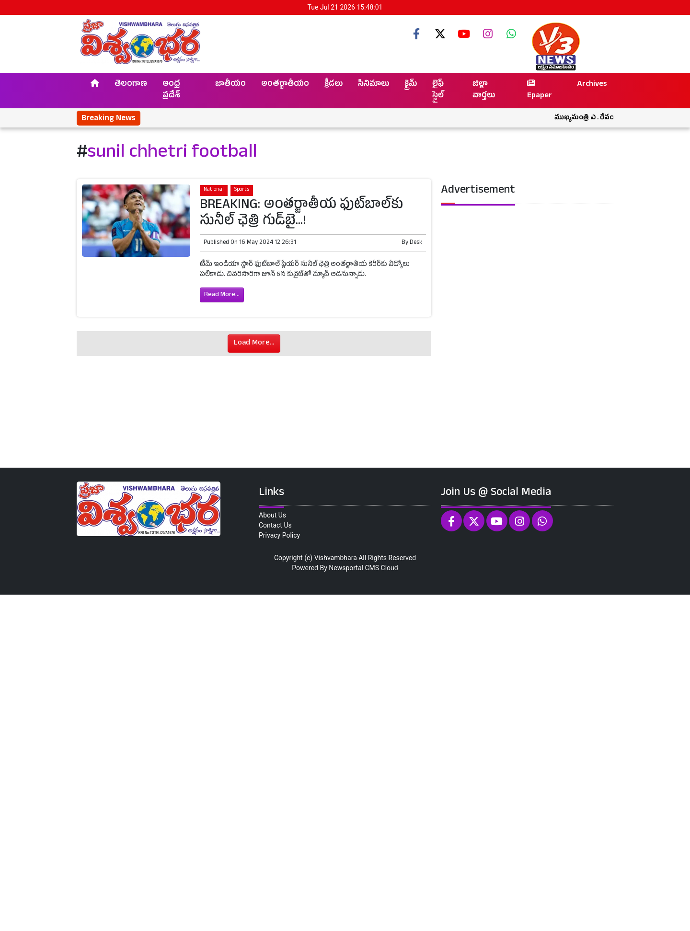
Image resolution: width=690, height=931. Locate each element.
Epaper (539, 90)
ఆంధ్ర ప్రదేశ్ (171, 90)
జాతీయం (230, 85)
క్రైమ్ (410, 85)
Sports (241, 190)
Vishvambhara (335, 558)
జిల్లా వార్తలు (483, 90)
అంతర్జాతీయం (285, 85)
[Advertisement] (287, 761)
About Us (272, 515)
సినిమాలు (373, 85)
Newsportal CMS (354, 568)
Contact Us (275, 525)
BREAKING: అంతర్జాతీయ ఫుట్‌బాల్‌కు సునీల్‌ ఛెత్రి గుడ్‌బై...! (301, 214)
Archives (592, 85)
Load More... (254, 343)
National (214, 190)
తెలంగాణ (131, 85)
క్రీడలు (333, 85)
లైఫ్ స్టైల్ (438, 90)
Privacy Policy (279, 535)
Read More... (222, 295)
